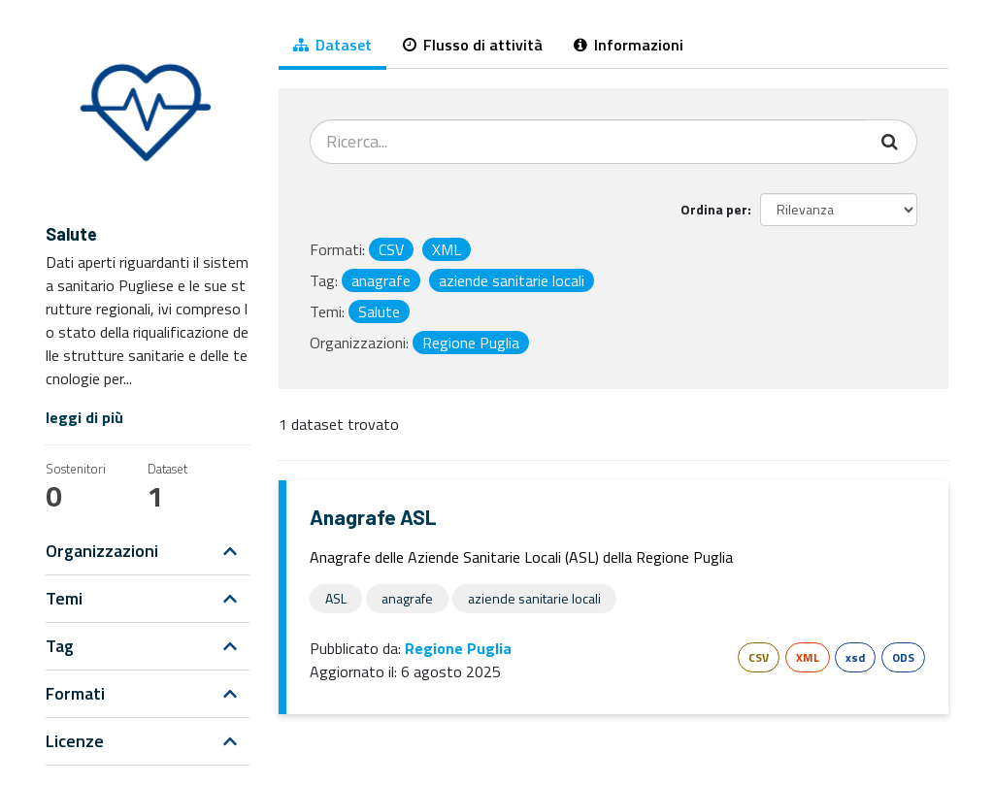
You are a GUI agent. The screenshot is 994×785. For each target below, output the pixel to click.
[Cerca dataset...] (588, 141)
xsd (855, 657)
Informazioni (628, 44)
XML (807, 657)
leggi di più (84, 417)
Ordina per (713, 209)
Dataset (332, 44)
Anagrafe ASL (373, 517)
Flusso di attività (473, 44)
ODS (903, 657)
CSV (758, 657)
